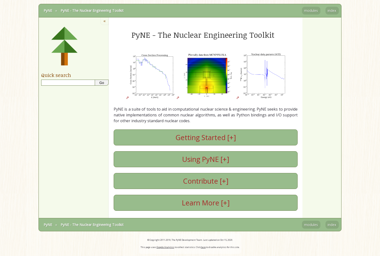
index (332, 10)
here (203, 247)
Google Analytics (165, 247)
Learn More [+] (206, 202)
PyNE (48, 10)
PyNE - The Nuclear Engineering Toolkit (92, 10)
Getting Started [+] (205, 137)
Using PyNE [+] (205, 159)
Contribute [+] (206, 181)
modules (311, 10)
